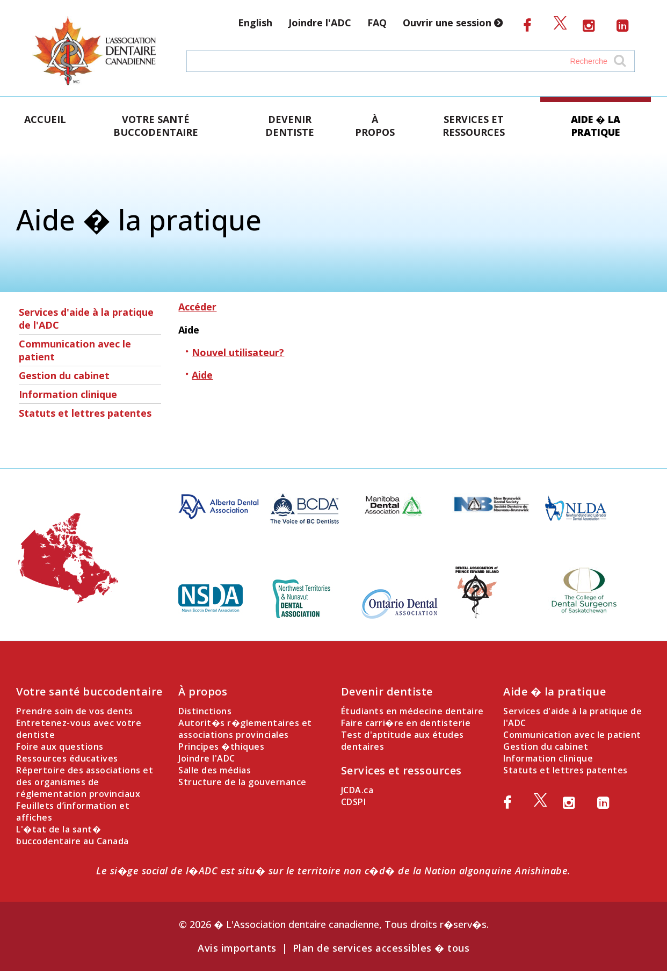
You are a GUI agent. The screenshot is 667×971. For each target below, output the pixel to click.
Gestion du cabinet (64, 375)
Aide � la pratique (595, 126)
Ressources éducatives (67, 758)
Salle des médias (214, 770)
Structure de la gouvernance (242, 782)
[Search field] (400, 61)
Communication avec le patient (75, 350)
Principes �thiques (221, 746)
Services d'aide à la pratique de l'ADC (86, 318)
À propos (375, 126)
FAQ (377, 22)
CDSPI (353, 802)
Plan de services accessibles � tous (381, 947)
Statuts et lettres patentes (85, 413)
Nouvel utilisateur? (238, 352)
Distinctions (204, 711)
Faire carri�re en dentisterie (406, 723)
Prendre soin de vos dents (74, 711)
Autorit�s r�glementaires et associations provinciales (245, 729)
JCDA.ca (357, 790)
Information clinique (68, 394)
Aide (202, 374)
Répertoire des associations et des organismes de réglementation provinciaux (84, 782)
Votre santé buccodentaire (155, 126)
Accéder (197, 306)
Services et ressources (474, 126)
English (255, 22)
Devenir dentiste (289, 126)
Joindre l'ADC (319, 22)
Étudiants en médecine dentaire (412, 711)
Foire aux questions (60, 746)
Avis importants (237, 947)
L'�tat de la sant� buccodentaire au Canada (72, 835)
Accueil (45, 119)
